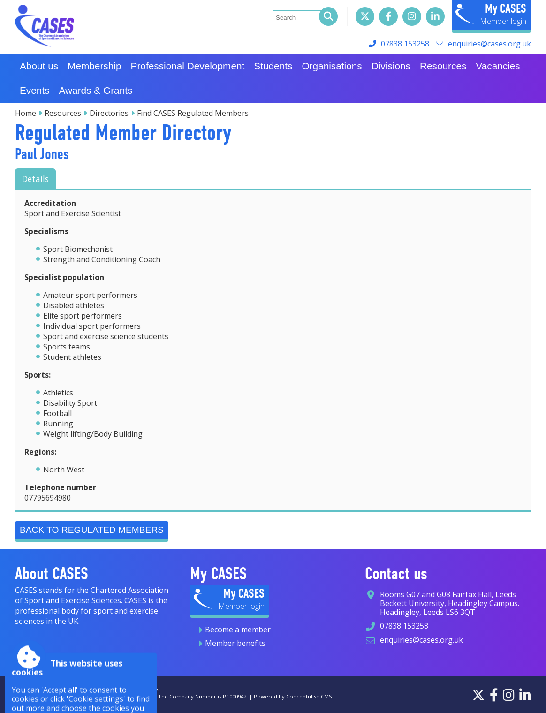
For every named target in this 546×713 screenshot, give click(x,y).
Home (25, 113)
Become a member (238, 629)
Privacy (88, 689)
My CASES (505, 8)
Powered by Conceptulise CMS (293, 696)
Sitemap (62, 689)
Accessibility (30, 689)
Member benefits (235, 643)
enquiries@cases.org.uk (489, 43)
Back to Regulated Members (92, 530)
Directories (109, 113)
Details (35, 178)
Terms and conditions (131, 689)
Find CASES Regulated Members (193, 113)
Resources (63, 113)
